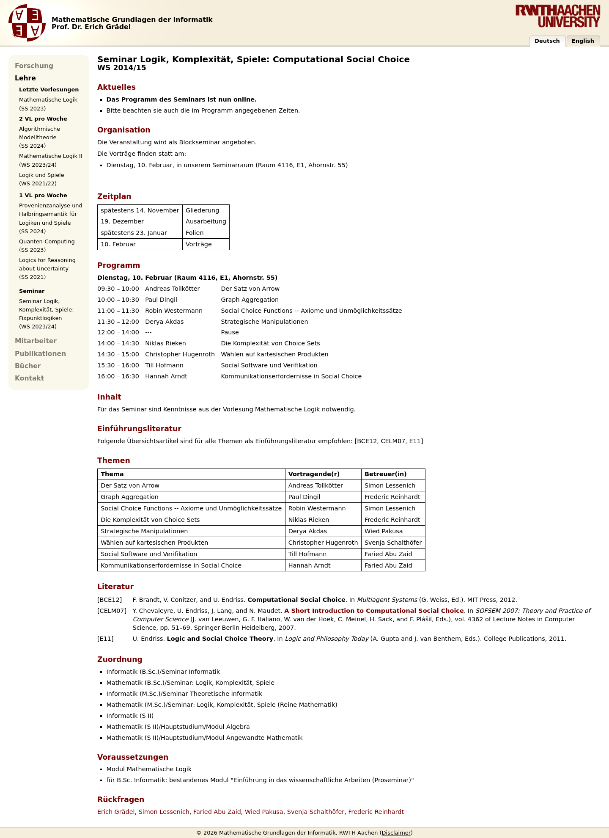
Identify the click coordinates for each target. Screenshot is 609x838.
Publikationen (40, 354)
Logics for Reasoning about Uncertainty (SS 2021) (47, 268)
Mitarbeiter (36, 341)
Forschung (34, 66)
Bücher (28, 366)
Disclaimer (396, 833)
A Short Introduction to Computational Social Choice (374, 610)
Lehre (25, 78)
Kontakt (29, 378)
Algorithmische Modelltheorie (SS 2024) (39, 137)
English (583, 41)
